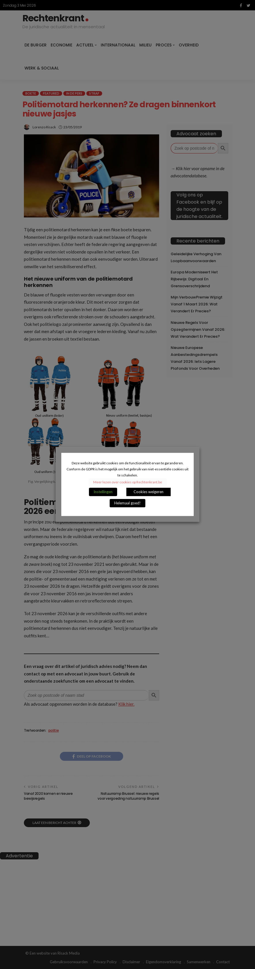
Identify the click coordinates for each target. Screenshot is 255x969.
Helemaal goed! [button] (127, 503)
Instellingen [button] (103, 492)
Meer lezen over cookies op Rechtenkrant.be (127, 482)
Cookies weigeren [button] (148, 492)
